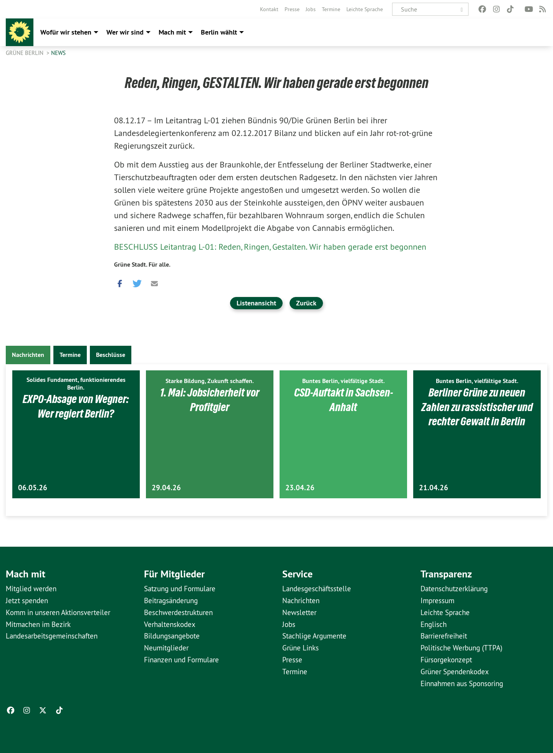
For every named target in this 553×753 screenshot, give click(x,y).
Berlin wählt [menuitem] (219, 32)
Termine (331, 9)
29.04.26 (166, 488)
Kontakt (269, 9)
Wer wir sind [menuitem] (125, 32)
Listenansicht (256, 303)
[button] (120, 281)
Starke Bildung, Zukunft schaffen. (210, 381)
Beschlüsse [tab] (110, 355)
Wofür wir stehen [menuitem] (65, 32)
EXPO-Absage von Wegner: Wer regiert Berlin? (76, 406)
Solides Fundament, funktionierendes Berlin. (76, 383)
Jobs (311, 9)
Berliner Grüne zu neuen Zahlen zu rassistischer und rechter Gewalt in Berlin (477, 406)
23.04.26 (300, 488)
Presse (292, 9)
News (58, 52)
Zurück (306, 303)
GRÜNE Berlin (25, 52)
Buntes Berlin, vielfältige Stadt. (343, 381)
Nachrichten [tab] (28, 355)
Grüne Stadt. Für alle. (142, 264)
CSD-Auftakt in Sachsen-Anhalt (343, 399)
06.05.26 (32, 488)
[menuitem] (269, 9)
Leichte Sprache (364, 9)
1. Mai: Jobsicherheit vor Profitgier (209, 399)
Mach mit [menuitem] (172, 32)
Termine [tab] (70, 355)
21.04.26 (433, 488)
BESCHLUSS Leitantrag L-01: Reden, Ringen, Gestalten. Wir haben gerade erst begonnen (270, 246)
